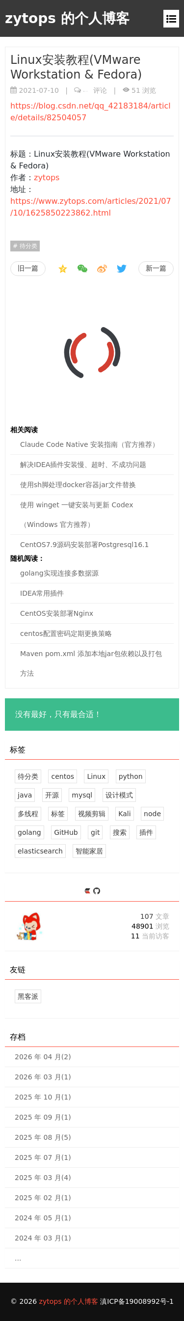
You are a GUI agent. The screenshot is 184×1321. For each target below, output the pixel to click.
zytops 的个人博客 (67, 18)
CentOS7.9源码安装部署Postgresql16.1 (84, 545)
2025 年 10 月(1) (43, 1097)
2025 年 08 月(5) (43, 1137)
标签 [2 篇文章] (58, 814)
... (18, 1258)
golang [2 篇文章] (29, 832)
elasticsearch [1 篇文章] (40, 851)
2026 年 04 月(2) (43, 1057)
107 (154, 916)
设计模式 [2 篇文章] (119, 795)
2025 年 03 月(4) (43, 1178)
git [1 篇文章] (95, 832)
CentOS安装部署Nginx (56, 613)
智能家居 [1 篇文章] (89, 851)
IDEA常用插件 (42, 593)
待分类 (27, 246)
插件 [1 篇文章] (146, 832)
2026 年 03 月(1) (43, 1077)
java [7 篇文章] (25, 795)
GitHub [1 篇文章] (66, 832)
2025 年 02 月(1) (43, 1198)
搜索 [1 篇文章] (120, 832)
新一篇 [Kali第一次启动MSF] (156, 268)
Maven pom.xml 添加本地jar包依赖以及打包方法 (91, 663)
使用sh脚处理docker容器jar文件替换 (78, 485)
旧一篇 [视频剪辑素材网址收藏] (28, 268)
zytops (46, 177)
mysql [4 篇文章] (82, 795)
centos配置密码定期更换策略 (66, 633)
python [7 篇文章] (131, 776)
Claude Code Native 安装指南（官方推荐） (89, 444)
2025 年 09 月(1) (43, 1117)
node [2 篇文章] (152, 814)
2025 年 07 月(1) (43, 1157)
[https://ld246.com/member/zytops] (88, 891)
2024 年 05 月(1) (43, 1218)
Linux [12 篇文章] (96, 776)
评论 (95, 90)
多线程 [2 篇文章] (28, 814)
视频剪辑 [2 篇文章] (91, 814)
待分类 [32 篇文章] (28, 776)
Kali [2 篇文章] (124, 814)
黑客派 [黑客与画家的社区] (28, 996)
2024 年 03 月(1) (43, 1238)
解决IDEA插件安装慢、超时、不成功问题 (83, 464)
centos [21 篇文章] (62, 776)
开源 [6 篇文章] (52, 795)
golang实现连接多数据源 (59, 573)
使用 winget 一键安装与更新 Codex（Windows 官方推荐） (76, 514)
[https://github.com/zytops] (96, 891)
